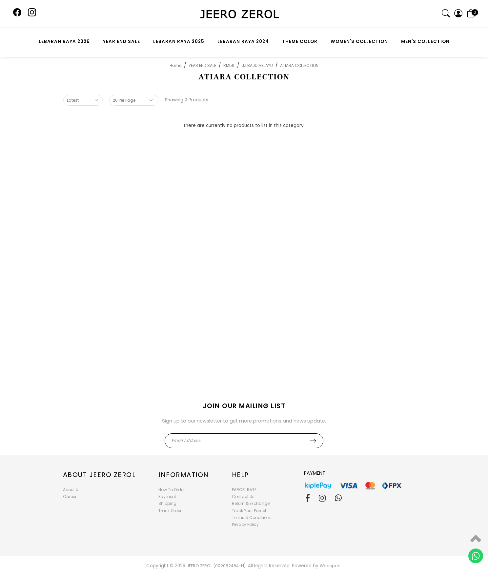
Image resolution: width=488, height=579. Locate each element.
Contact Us (243, 496)
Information (183, 474)
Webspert (330, 566)
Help (240, 474)
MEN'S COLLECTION (425, 41)
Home (175, 65)
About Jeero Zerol (99, 474)
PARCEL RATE (244, 489)
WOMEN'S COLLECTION (359, 41)
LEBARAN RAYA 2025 (178, 41)
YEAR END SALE (121, 41)
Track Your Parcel (249, 510)
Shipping (167, 503)
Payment (167, 496)
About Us (72, 489)
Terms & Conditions (252, 517)
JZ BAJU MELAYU (257, 65)
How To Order (171, 489)
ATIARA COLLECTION (299, 65)
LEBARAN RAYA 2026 (64, 41)
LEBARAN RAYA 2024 (243, 41)
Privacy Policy (245, 524)
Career (69, 496)
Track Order (169, 510)
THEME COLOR (299, 41)
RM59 (228, 65)
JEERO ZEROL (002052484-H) (216, 566)
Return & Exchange (251, 503)
